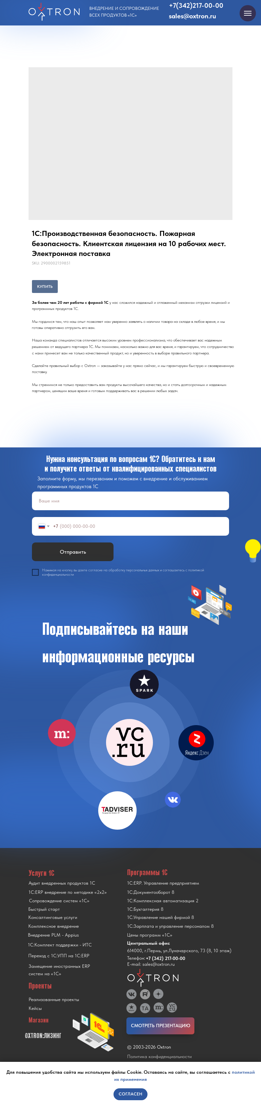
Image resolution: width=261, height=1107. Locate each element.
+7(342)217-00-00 (196, 5)
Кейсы (35, 1008)
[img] (129, 742)
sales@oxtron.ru (192, 16)
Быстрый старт (44, 909)
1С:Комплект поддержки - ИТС (60, 944)
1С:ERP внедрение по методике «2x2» (68, 892)
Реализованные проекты (54, 999)
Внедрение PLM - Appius (53, 935)
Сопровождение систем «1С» (59, 900)
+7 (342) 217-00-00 (165, 958)
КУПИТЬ (45, 286)
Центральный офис (148, 943)
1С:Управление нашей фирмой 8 (160, 917)
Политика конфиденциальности (159, 1056)
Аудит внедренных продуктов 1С (62, 883)
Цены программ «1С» (149, 935)
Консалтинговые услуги (52, 917)
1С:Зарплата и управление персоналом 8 (170, 926)
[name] (130, 501)
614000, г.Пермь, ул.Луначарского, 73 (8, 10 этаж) (179, 950)
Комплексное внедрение (53, 926)
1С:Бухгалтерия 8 (145, 909)
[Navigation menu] (247, 13)
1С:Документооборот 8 (150, 892)
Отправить (73, 552)
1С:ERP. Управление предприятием (163, 883)
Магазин (39, 1020)
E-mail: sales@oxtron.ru (151, 964)
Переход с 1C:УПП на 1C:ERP (58, 955)
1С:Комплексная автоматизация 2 (162, 900)
